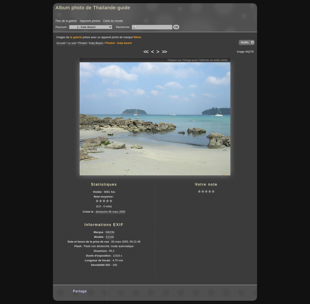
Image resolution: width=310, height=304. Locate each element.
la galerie (76, 37)
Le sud (72, 43)
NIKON (110, 232)
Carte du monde (113, 20)
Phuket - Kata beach (118, 43)
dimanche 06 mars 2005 (110, 211)
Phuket (82, 43)
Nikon (137, 37)
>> (164, 52)
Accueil (60, 43)
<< (145, 52)
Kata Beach (96, 43)
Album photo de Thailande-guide (93, 7)
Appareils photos (90, 20)
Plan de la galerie (66, 20)
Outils (245, 42)
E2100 (110, 237)
